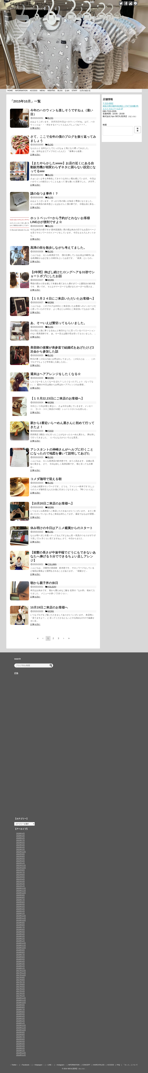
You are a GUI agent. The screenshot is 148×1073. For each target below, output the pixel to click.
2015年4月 (20, 1044)
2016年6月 (20, 1012)
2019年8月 (20, 925)
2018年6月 (20, 957)
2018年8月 (20, 952)
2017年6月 (20, 984)
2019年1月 (20, 941)
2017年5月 (20, 987)
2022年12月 (21, 852)
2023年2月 (20, 849)
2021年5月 (20, 877)
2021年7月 (20, 872)
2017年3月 (20, 991)
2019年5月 (20, 932)
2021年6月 (20, 875)
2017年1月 (20, 996)
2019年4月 (20, 934)
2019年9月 (20, 923)
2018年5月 (20, 959)
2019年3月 (20, 936)
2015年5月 (20, 1041)
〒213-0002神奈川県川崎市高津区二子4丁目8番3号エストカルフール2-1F (121, 106)
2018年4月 (20, 961)
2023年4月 (20, 845)
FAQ (118, 1065)
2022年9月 (20, 854)
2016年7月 (20, 1009)
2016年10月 (21, 1003)
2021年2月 (20, 884)
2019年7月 (20, 927)
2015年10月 (21, 1030)
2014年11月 (21, 1055)
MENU (42, 91)
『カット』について (130, 1065)
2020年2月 (20, 911)
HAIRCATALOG (99, 1065)
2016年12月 (21, 998)
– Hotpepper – (38, 1065)
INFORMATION (21, 91)
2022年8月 (20, 856)
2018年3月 (20, 964)
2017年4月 (20, 989)
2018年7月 (20, 955)
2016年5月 (20, 1014)
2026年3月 (20, 836)
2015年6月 (20, 1039)
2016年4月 (20, 1016)
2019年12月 (21, 916)
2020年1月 (20, 913)
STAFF (74, 91)
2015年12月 (21, 1025)
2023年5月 (20, 843)
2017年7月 (20, 982)
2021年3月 (20, 881)
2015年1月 (20, 1051)
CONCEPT (86, 1065)
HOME (10, 91)
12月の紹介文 (85, 91)
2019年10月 (21, 920)
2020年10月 (21, 893)
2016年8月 (20, 1007)
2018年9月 (20, 950)
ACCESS (33, 91)
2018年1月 (20, 968)
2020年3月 (20, 909)
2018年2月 (20, 966)
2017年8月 (20, 980)
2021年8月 (20, 870)
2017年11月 (21, 973)
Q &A (67, 91)
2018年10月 (21, 948)
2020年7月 (20, 900)
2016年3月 (20, 1019)
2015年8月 (20, 1035)
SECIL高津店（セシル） (31, 4)
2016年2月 (20, 1021)
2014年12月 (21, 1053)
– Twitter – (14, 1065)
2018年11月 (21, 945)
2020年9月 (20, 895)
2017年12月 (21, 971)
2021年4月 (20, 879)
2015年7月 (20, 1037)
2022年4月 (20, 861)
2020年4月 (20, 907)
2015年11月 (21, 1028)
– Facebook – (25, 1065)
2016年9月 (20, 1005)
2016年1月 (20, 1023)
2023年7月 (20, 840)
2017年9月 (20, 977)
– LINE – (49, 1065)
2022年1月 (20, 863)
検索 (105, 125)
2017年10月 (21, 975)
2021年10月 (21, 868)
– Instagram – (60, 1065)
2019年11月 (21, 918)
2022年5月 (20, 859)
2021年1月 (20, 886)
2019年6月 (20, 929)
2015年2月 (20, 1048)
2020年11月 (21, 891)
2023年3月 (20, 847)
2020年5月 (20, 904)
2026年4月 (20, 833)
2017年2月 (20, 993)
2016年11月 (21, 1000)
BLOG (60, 91)
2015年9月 (20, 1032)
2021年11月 (21, 865)
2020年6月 (20, 902)
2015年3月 (20, 1046)
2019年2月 (20, 939)
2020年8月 (20, 897)
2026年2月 (20, 838)
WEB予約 (51, 91)
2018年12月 (21, 943)
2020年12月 (21, 888)
